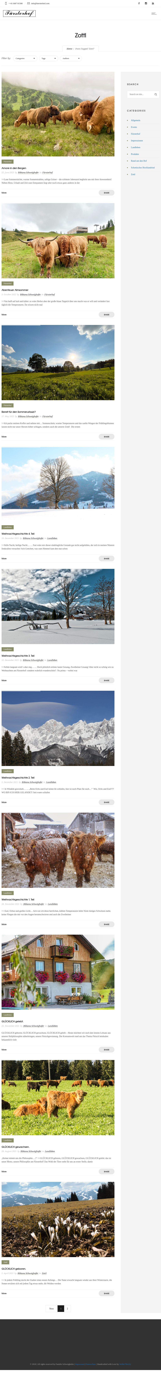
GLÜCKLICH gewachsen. (15, 1147)
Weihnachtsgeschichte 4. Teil (18, 533)
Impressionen (137, 140)
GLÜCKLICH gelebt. (12, 1021)
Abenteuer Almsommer (15, 290)
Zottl (133, 174)
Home (69, 49)
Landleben (135, 147)
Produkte (135, 154)
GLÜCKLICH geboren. (14, 1268)
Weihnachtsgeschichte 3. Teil (18, 655)
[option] (58, 240)
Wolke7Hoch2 (125, 1364)
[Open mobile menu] (155, 13)
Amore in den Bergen (14, 168)
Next (51, 1309)
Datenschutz (91, 1364)
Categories (20, 58)
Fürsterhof (135, 134)
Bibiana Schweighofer (28, 172)
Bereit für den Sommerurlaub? (19, 412)
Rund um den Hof (139, 161)
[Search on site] (143, 94)
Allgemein (135, 120)
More (4, 192)
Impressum (79, 1364)
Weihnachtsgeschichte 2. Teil (18, 777)
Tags (43, 58)
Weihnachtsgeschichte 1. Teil (18, 899)
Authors (66, 58)
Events (134, 127)
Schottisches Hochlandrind (143, 167)
